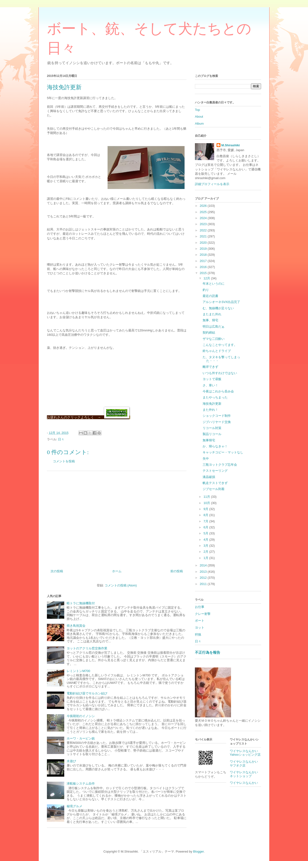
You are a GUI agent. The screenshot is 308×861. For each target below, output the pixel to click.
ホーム (117, 571)
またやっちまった (215, 397)
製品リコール (212, 434)
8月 (206, 515)
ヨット (199, 627)
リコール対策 (212, 428)
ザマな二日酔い (214, 339)
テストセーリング (215, 470)
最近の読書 (210, 296)
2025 (204, 212)
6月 (206, 527)
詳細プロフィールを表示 (212, 184)
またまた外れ (212, 314)
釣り (206, 290)
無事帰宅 (209, 440)
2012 (204, 577)
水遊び (71, 761)
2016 (204, 267)
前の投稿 (176, 571)
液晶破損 (209, 477)
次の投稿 (57, 571)
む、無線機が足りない (218, 308)
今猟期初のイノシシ (81, 716)
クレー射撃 (203, 614)
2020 (204, 242)
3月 (206, 545)
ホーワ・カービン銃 (81, 738)
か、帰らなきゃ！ (215, 446)
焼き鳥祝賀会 (76, 625)
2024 (204, 218)
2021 (204, 236)
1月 (206, 558)
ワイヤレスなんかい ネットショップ (245, 774)
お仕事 (199, 607)
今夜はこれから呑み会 (218, 391)
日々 (61, 439)
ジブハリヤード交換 (217, 422)
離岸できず (210, 367)
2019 (204, 248)
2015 (204, 273)
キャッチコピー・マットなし (223, 452)
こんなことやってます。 (220, 345)
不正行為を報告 (207, 652)
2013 (204, 571)
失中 (206, 458)
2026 (204, 206)
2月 (206, 551)
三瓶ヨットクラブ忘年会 (220, 464)
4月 (206, 539)
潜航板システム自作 (81, 783)
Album (199, 123)
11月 (207, 496)
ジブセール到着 (214, 489)
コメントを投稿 (64, 461)
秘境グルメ (74, 806)
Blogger (198, 851)
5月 (206, 533)
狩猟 (198, 634)
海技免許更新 (212, 403)
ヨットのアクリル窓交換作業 (87, 648)
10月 (207, 503)
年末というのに (214, 283)
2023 (204, 224)
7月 (206, 521)
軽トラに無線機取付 (81, 603)
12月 (207, 278)
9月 (206, 509)
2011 (204, 584)
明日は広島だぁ (214, 326)
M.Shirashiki (230, 145)
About (199, 116)
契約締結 (209, 332)
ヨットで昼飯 (212, 379)
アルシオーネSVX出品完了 (221, 302)
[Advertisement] (116, 518)
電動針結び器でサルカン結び (87, 693)
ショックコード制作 (217, 415)
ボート (199, 620)
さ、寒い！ (210, 385)
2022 (204, 230)
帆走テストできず (215, 483)
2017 (204, 261)
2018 (204, 254)
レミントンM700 (78, 671)
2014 (204, 565)
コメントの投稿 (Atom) (121, 585)
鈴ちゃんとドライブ (217, 351)
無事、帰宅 (210, 320)
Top (197, 110)
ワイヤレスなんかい (244, 783)
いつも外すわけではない (220, 373)
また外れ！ (210, 409)
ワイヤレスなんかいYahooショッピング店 (245, 753)
